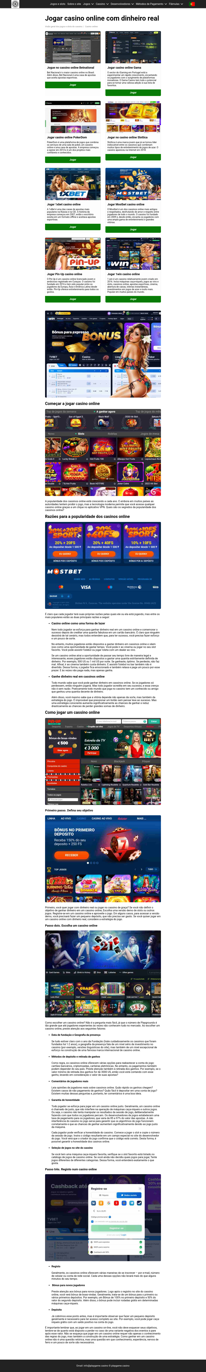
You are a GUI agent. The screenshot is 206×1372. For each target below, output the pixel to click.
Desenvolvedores (120, 4)
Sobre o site (74, 4)
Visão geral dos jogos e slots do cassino (63, 26)
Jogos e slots (57, 4)
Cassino (100, 4)
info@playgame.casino (96, 1365)
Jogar (73, 84)
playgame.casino (120, 1365)
